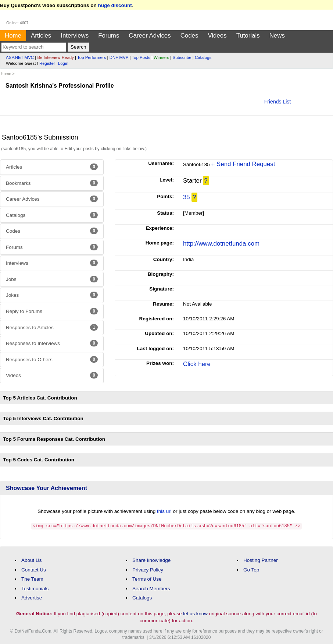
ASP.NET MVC (20, 57)
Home (13, 35)
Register (47, 63)
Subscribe (182, 57)
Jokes (52, 295)
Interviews (75, 35)
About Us (31, 560)
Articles (41, 35)
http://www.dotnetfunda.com (221, 243)
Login (63, 63)
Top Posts (141, 57)
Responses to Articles (52, 327)
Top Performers (91, 57)
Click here (197, 363)
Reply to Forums (52, 311)
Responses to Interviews (52, 343)
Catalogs (203, 57)
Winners (161, 57)
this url (164, 511)
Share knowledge (151, 560)
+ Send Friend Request (243, 164)
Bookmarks (52, 183)
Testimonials (35, 588)
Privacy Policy (147, 569)
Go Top (251, 569)
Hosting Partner (260, 560)
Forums (108, 35)
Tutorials (248, 35)
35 (186, 197)
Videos (217, 35)
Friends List (277, 102)
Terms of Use (147, 578)
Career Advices (150, 35)
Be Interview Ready (55, 57)
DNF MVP (119, 57)
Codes (189, 35)
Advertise (31, 597)
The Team (32, 578)
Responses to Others (52, 359)
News (277, 35)
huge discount (115, 5)
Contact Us (33, 569)
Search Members (151, 588)
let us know (195, 613)
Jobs (52, 279)
